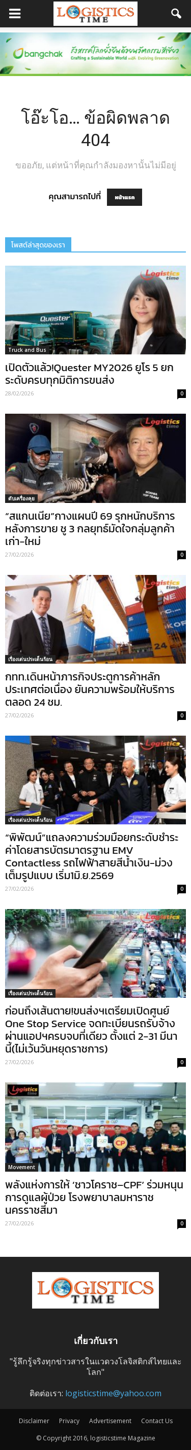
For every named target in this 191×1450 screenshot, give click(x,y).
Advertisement (110, 1421)
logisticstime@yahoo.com (113, 1393)
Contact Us (157, 1421)
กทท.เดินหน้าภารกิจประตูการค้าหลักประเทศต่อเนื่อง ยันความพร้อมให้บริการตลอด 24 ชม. (90, 689)
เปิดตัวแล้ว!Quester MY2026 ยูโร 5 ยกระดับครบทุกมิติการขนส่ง (89, 373)
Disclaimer (34, 1421)
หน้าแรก (124, 197)
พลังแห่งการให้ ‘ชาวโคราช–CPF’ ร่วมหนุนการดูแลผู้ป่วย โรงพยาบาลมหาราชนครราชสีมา (94, 1197)
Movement (21, 1167)
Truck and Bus (27, 349)
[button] (176, 13)
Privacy (69, 1421)
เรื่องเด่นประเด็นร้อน (30, 659)
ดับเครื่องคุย (21, 498)
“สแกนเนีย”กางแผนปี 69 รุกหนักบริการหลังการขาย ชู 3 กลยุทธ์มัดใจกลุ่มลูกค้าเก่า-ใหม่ (90, 528)
